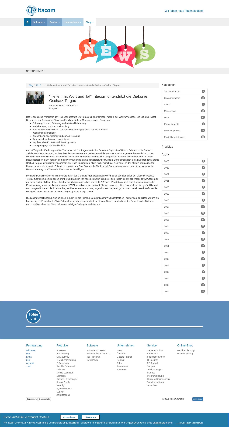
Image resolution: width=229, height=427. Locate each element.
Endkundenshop (185, 358)
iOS (28, 364)
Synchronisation (64, 393)
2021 (184, 180)
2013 (184, 232)
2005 (184, 284)
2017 (38, 85)
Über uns (121, 358)
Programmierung (155, 380)
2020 (184, 187)
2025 (184, 161)
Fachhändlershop (185, 355)
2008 (184, 265)
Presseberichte (184, 123)
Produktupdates (184, 130)
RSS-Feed (122, 374)
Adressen (61, 355)
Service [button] (55, 22)
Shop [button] (90, 22)
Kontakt (120, 364)
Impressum (32, 404)
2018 (184, 200)
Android (30, 367)
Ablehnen (91, 417)
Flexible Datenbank (66, 371)
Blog (31, 85)
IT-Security (152, 364)
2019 (184, 193)
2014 (184, 226)
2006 (184, 278)
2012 (184, 239)
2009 (184, 258)
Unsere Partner (124, 361)
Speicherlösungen (156, 361)
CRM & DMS (62, 361)
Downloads (92, 364)
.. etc (28, 371)
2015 (184, 219)
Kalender (60, 374)
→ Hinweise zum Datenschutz (189, 423)
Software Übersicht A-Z (98, 358)
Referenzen (122, 371)
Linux (28, 361)
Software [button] (39, 22)
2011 (184, 245)
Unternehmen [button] (73, 22)
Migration (61, 380)
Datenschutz (44, 404)
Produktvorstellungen (184, 137)
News (184, 117)
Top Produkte (93, 361)
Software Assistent (96, 355)
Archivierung (62, 358)
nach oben (197, 404)
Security (60, 390)
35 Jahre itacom (184, 91)
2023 (184, 167)
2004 (184, 291)
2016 (184, 213)
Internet (151, 377)
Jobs (119, 367)
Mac (28, 358)
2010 (184, 252)
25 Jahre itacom (184, 97)
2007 (184, 271)
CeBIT (184, 104)
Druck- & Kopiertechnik (158, 383)
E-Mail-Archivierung (66, 364)
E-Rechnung (62, 367)
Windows (30, 355)
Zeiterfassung (63, 399)
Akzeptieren (69, 417)
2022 (184, 174)
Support (60, 396)
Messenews (184, 110)
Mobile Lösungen (64, 377)
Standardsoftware (156, 387)
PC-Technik (153, 367)
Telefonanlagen (154, 374)
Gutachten (152, 390)
